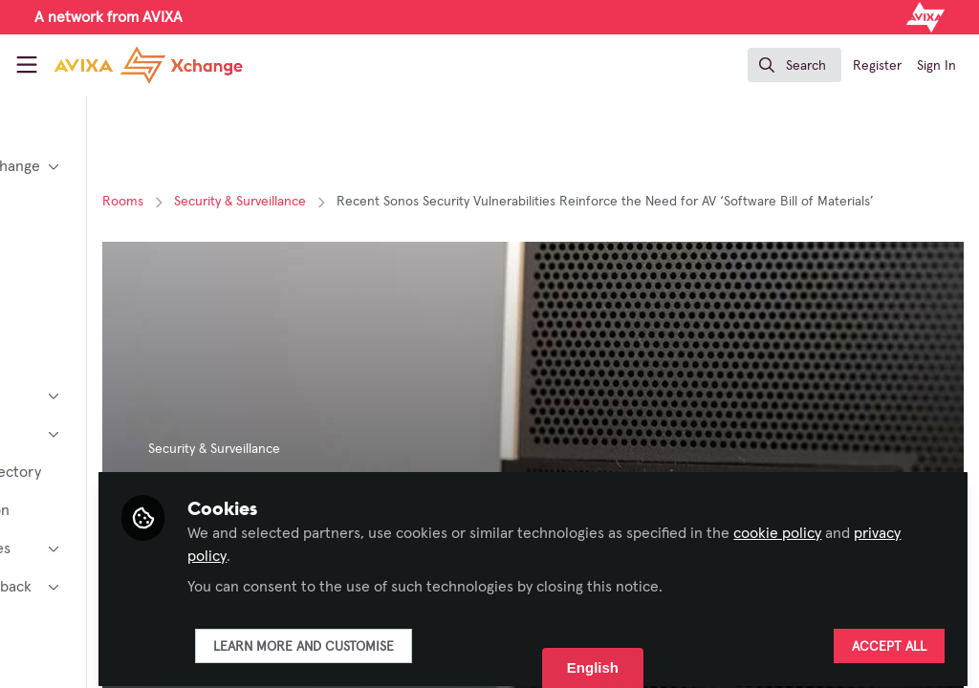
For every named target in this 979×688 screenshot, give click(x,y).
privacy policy (462, 546)
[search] (794, 65)
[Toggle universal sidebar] (27, 65)
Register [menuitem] (877, 66)
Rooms (280, 201)
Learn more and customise (461, 637)
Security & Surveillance (398, 201)
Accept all (889, 637)
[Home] (126, 65)
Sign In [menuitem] (936, 66)
